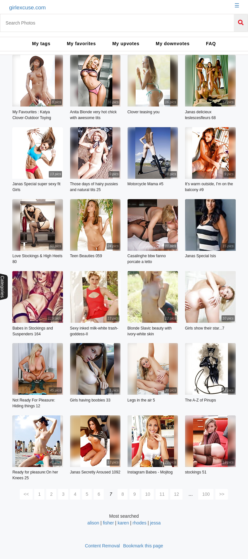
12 (176, 494)
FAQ (211, 43)
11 (162, 494)
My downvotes (173, 43)
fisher (108, 522)
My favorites (81, 43)
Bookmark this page (143, 545)
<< (26, 494)
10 (147, 494)
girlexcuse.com (27, 8)
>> (221, 494)
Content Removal (102, 545)
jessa (155, 522)
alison (93, 522)
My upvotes (126, 43)
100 (206, 494)
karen (124, 522)
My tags (41, 43)
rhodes (140, 522)
